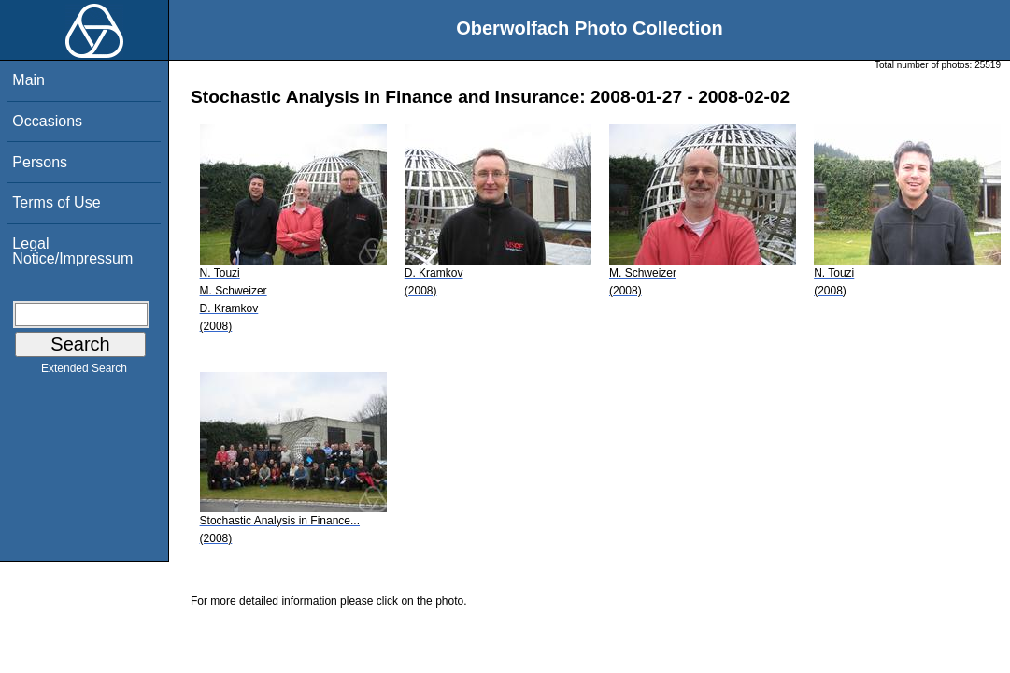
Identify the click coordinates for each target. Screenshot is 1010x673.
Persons (39, 162)
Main (28, 80)
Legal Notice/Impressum (72, 251)
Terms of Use (56, 202)
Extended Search (84, 372)
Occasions (47, 121)
